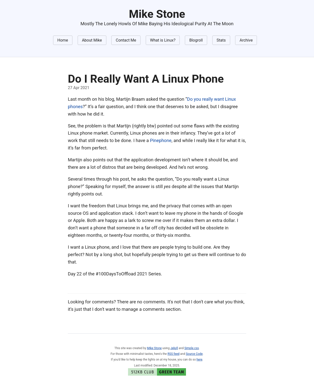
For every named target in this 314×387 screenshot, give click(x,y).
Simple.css (191, 348)
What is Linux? (163, 40)
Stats (221, 40)
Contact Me (126, 40)
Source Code (194, 354)
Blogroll (196, 40)
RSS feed (173, 354)
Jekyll (174, 348)
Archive (246, 40)
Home (62, 40)
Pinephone (161, 140)
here (199, 359)
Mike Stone (154, 348)
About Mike (92, 40)
